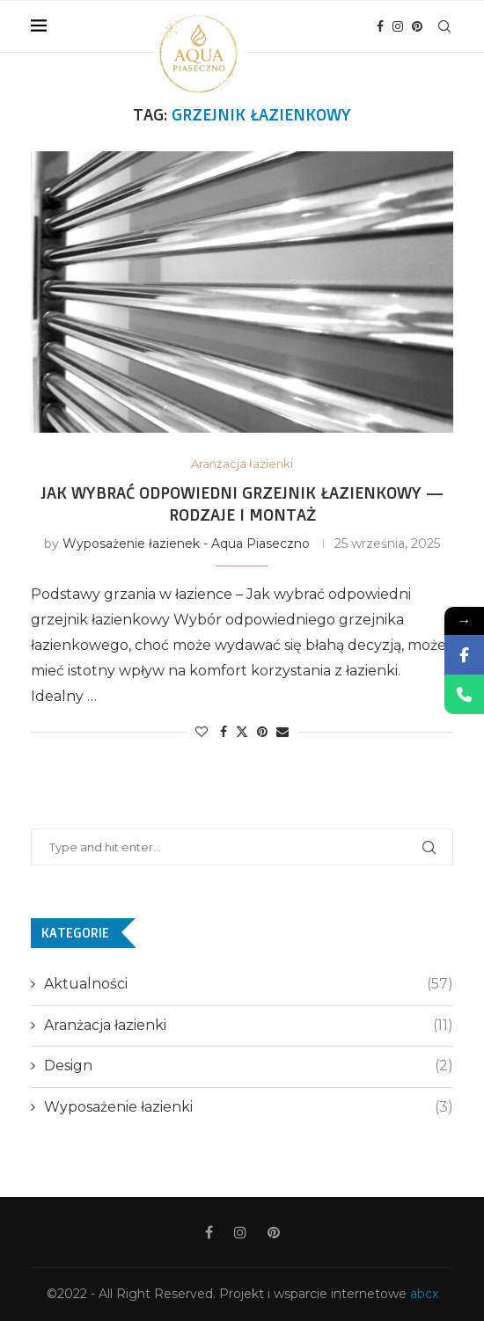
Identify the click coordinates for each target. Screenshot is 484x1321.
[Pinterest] (417, 26)
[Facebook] (380, 26)
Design (248, 1066)
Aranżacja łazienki (248, 1025)
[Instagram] (397, 26)
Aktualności (248, 984)
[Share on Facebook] (223, 732)
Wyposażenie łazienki (248, 1107)
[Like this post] (201, 732)
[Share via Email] (282, 732)
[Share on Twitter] (242, 732)
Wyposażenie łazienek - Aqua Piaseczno (186, 543)
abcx (424, 1294)
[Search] (444, 26)
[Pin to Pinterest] (262, 732)
